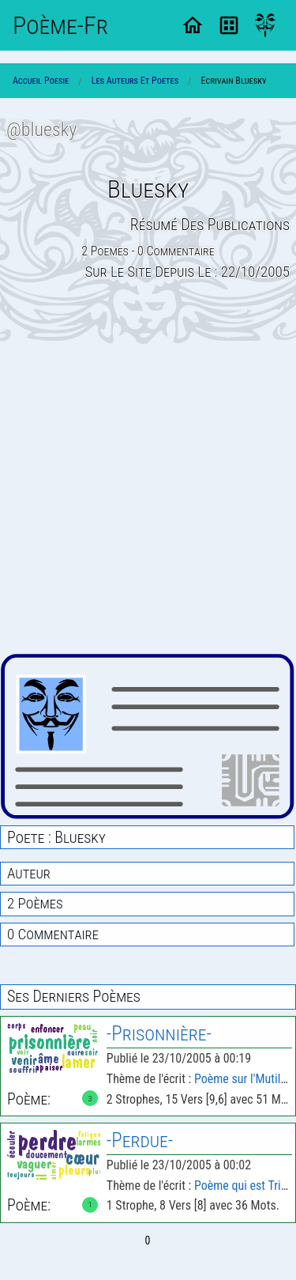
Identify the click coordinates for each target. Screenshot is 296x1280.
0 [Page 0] (148, 1240)
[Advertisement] (148, 498)
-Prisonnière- (159, 1033)
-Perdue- (140, 1140)
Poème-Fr (60, 25)
